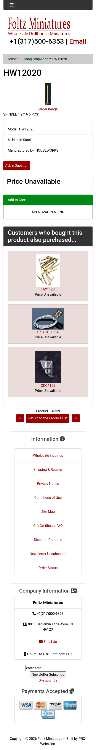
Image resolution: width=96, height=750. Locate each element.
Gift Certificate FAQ (48, 526)
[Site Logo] (48, 26)
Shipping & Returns (48, 470)
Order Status (48, 568)
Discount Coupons (48, 540)
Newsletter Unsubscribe (48, 554)
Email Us (48, 642)
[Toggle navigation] (11, 5)
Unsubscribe (48, 680)
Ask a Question (16, 165)
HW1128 (48, 289)
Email (77, 41)
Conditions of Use (48, 498)
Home (11, 59)
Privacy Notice (48, 484)
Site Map (48, 512)
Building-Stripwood (33, 59)
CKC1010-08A (48, 332)
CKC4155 (48, 386)
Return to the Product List (47, 418)
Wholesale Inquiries (48, 455)
